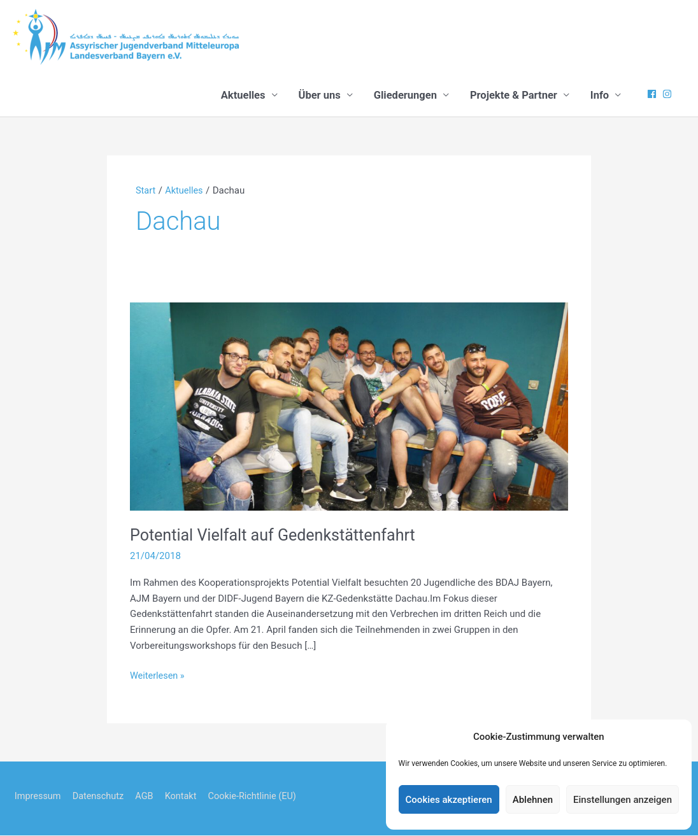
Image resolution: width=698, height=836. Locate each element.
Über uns (320, 96)
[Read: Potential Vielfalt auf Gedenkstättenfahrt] (349, 406)
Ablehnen (533, 799)
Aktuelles (243, 96)
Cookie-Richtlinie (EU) (259, 796)
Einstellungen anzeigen (622, 799)
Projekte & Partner (513, 96)
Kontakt (185, 796)
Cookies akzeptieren (449, 799)
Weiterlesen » (158, 676)
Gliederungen (405, 96)
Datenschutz (99, 796)
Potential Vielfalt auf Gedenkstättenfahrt (278, 535)
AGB (147, 796)
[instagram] (668, 94)
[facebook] (653, 94)
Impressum (37, 796)
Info (599, 96)
